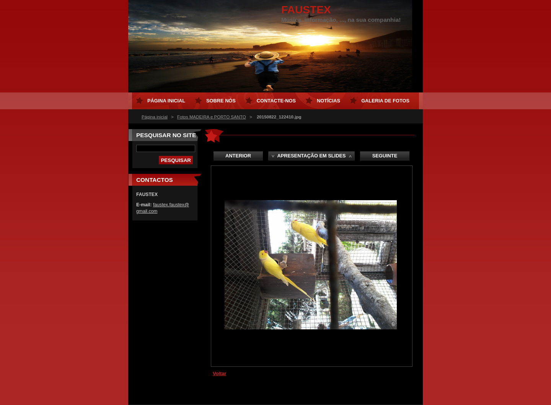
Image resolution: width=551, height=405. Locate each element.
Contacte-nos (276, 101)
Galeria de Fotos (385, 101)
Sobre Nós (221, 101)
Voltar (219, 373)
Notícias (328, 101)
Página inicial (155, 117)
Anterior (238, 156)
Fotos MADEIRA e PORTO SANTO (211, 117)
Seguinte (384, 156)
